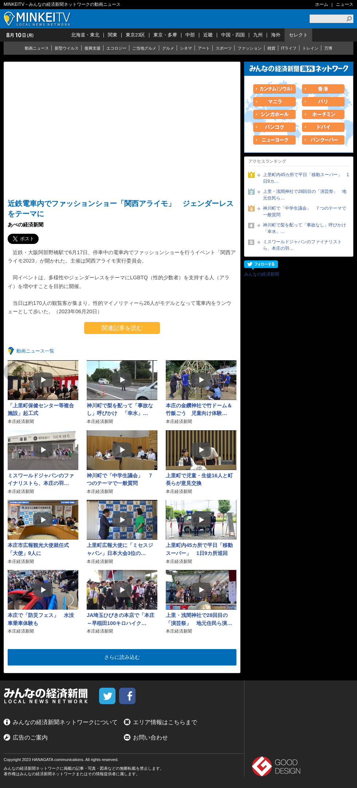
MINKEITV (38, 18)
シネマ (186, 48)
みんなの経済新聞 (261, 274)
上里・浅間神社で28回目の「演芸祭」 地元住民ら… (304, 195)
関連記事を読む (122, 328)
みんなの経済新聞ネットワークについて (65, 722)
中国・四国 (233, 35)
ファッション (250, 48)
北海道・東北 (85, 35)
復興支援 (93, 48)
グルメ (168, 48)
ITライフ (289, 48)
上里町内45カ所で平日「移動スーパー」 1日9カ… (306, 178)
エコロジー (116, 48)
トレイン (310, 48)
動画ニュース (37, 48)
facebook (127, 696)
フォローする (261, 265)
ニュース (344, 4)
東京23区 (135, 35)
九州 (258, 35)
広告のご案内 (30, 737)
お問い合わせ (150, 737)
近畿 (208, 35)
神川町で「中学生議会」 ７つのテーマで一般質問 (304, 211)
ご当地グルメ (144, 48)
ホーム (321, 4)
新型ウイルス (67, 48)
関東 (112, 35)
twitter (107, 696)
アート (204, 48)
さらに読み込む (122, 657)
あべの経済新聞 (25, 225)
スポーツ (224, 48)
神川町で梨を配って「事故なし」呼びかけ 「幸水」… (306, 228)
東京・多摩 (165, 35)
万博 (328, 48)
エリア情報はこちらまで (165, 722)
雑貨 (271, 48)
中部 (190, 35)
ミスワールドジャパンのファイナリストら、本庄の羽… (302, 245)
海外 (275, 35)
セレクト (298, 35)
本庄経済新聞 (21, 421)
